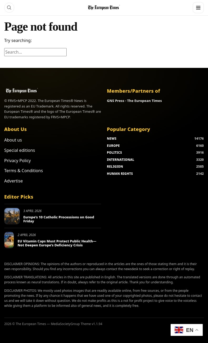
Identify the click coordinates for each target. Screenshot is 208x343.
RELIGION (115, 166)
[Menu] (198, 7)
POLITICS (114, 152)
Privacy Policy (17, 160)
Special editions (19, 150)
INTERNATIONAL (120, 159)
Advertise (13, 181)
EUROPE (113, 145)
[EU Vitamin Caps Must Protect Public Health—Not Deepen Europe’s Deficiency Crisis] (9, 240)
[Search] (9, 8)
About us (13, 140)
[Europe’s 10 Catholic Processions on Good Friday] (11, 216)
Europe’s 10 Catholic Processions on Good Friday (58, 219)
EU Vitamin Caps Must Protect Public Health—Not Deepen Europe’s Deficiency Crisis (57, 243)
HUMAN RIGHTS (120, 173)
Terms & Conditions (23, 170)
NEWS (111, 138)
